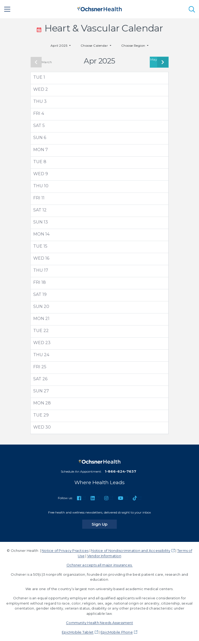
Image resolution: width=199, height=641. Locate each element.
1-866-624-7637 (120, 471)
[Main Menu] (7, 9)
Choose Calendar (95, 45)
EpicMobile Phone (117, 632)
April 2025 (59, 45)
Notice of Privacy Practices (65, 550)
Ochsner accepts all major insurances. (100, 565)
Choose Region (133, 45)
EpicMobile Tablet (77, 632)
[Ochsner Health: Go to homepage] (99, 8)
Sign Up (104, 524)
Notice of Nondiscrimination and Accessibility (130, 550)
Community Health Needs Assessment (99, 623)
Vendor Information (104, 556)
